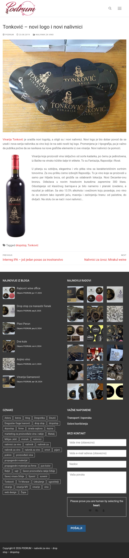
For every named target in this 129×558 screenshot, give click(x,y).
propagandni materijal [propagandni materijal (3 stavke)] (16, 460)
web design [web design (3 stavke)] (10, 492)
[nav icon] (119, 8)
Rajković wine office (28, 288)
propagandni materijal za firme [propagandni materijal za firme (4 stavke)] (20, 465)
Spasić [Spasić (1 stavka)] (32, 476)
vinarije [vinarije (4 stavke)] (36, 487)
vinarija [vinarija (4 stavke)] (8, 487)
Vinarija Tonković (13, 139)
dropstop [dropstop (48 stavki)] (53, 423)
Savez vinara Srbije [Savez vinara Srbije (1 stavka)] (14, 476)
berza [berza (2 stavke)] (18, 418)
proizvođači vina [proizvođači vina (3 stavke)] (24, 455)
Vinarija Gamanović (28, 377)
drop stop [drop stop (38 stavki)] (40, 423)
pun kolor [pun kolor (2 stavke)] (46, 465)
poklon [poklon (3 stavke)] (8, 455)
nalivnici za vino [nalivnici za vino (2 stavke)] (13, 444)
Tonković (33, 245)
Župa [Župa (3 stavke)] (23, 492)
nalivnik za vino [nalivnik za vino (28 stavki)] (12, 449)
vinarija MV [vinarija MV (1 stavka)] (22, 487)
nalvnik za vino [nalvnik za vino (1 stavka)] (32, 449)
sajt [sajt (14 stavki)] (16, 471)
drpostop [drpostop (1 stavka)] (9, 428)
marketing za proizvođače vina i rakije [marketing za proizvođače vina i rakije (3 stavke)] (24, 434)
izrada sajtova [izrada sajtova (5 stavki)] (35, 428)
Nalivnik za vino (43, 34)
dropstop (21, 245)
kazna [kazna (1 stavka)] (50, 428)
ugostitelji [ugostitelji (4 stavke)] (54, 481)
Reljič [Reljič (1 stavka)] (7, 471)
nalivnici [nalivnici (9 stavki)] (37, 439)
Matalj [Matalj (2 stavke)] (51, 434)
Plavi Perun (23, 323)
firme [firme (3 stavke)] (21, 428)
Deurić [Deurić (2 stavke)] (52, 418)
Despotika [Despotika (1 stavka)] (39, 418)
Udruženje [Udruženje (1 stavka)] (39, 481)
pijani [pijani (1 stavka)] (57, 449)
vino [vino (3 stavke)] (46, 487)
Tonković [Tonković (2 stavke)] (9, 481)
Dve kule (22, 341)
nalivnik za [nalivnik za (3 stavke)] (43, 444)
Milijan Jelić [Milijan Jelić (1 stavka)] (11, 439)
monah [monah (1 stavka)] (25, 439)
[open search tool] (110, 8)
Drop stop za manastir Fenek (34, 306)
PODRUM (8, 34)
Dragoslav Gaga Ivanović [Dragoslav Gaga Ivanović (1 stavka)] (17, 423)
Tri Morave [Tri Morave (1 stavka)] (23, 481)
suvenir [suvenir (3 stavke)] (43, 476)
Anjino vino (23, 359)
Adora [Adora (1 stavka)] (8, 418)
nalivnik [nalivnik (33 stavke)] (29, 444)
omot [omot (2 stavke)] (47, 449)
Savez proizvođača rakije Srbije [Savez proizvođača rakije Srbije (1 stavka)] (39, 471)
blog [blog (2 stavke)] (27, 418)
